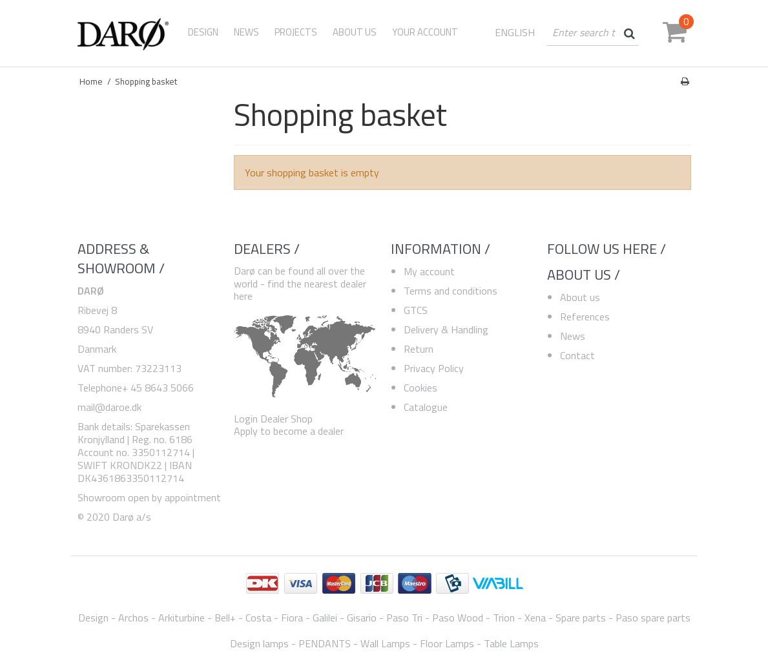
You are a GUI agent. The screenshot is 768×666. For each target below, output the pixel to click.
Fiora (292, 617)
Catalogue (426, 407)
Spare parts (580, 617)
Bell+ (225, 617)
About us (580, 297)
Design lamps (259, 643)
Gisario (362, 617)
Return (418, 349)
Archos (133, 617)
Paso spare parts (653, 617)
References (585, 316)
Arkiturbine (181, 617)
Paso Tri (404, 617)
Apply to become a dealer (289, 431)
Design (203, 32)
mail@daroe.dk (109, 407)
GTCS (416, 310)
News (572, 336)
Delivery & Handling (446, 329)
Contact (577, 355)
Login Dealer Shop (273, 418)
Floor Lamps (447, 643)
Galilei (325, 617)
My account (429, 271)
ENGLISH (515, 32)
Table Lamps (511, 643)
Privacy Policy (434, 368)
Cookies (420, 387)
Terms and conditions (450, 290)
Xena (535, 617)
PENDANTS (324, 643)
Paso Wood (457, 617)
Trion (504, 617)
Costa (258, 617)
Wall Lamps (385, 643)
